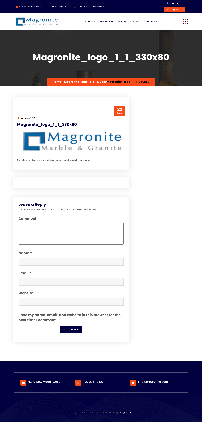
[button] (185, 21)
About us (90, 21)
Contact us (150, 21)
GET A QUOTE (174, 9)
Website (26, 293)
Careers (135, 21)
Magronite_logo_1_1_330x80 (85, 82)
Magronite (125, 412)
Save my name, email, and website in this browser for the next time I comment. (70, 317)
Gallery (122, 21)
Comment (29, 218)
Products (105, 21)
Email (25, 273)
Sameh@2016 (26, 118)
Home (57, 82)
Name (25, 253)
